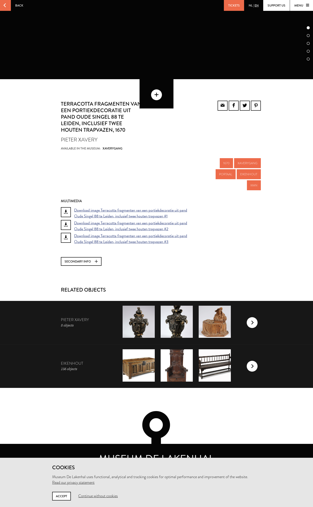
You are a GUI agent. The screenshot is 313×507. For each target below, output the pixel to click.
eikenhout (248, 163)
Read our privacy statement (73, 482)
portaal (225, 163)
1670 (226, 152)
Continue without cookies (98, 496)
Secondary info (81, 251)
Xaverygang (247, 152)
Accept (61, 496)
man (253, 174)
